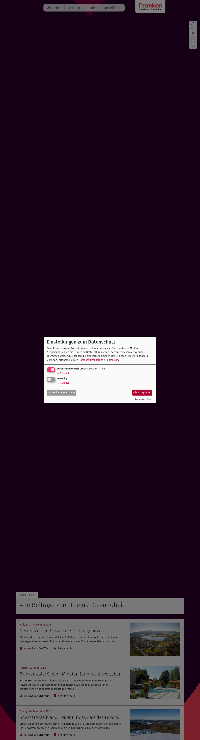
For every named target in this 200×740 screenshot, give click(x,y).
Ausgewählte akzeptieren (62, 392)
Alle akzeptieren (142, 392)
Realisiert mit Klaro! (143, 399)
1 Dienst (63, 373)
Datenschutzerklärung (91, 359)
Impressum (112, 359)
